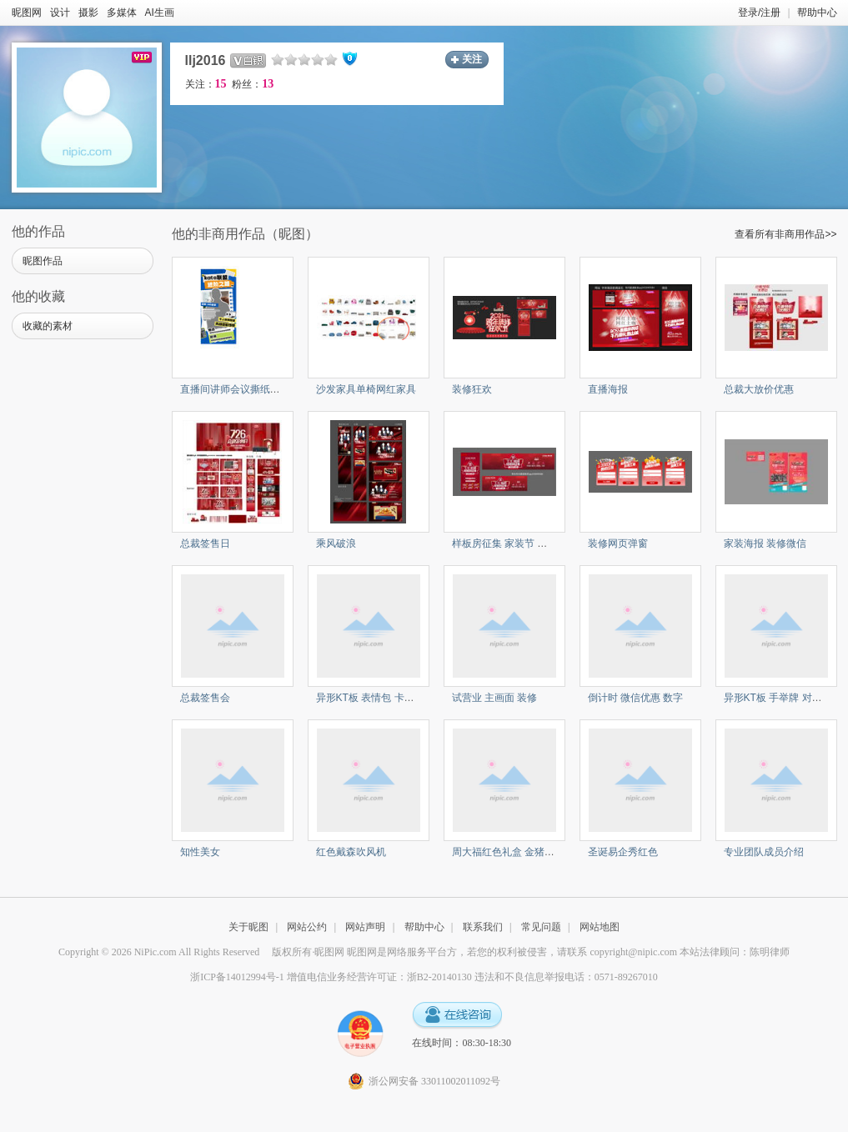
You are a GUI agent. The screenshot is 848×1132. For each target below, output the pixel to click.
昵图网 (27, 12)
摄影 (88, 12)
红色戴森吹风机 (351, 852)
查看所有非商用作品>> (785, 234)
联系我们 (483, 927)
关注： (206, 84)
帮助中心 (817, 12)
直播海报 (608, 389)
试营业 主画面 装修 (495, 698)
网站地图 (600, 927)
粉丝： (252, 84)
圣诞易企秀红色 (623, 852)
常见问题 (541, 927)
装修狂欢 (472, 389)
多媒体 (122, 12)
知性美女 (200, 852)
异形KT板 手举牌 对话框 (778, 698)
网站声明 (365, 927)
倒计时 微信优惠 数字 (636, 698)
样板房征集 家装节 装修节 (510, 543)
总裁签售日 (205, 543)
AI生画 (159, 12)
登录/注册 (759, 12)
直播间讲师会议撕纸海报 (235, 389)
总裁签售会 (205, 698)
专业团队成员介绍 (764, 852)
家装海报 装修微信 (765, 543)
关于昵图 (248, 927)
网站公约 (307, 927)
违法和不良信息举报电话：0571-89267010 (566, 977)
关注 (472, 59)
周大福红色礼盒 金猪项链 (508, 852)
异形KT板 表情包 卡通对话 (375, 698)
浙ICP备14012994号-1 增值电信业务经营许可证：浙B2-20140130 (331, 977)
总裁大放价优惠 (759, 389)
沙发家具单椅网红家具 (366, 389)
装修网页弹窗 (618, 543)
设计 (60, 12)
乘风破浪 (336, 543)
